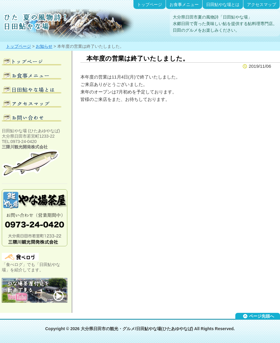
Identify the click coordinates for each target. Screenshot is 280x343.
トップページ (149, 4)
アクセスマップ (261, 4)
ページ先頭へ (261, 316)
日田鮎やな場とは (222, 4)
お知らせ (44, 46)
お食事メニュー (184, 4)
